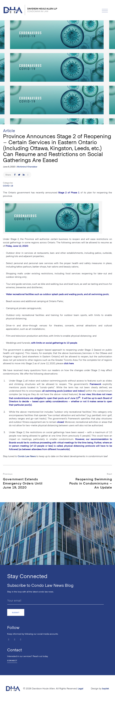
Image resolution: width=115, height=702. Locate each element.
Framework (95, 384)
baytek (105, 688)
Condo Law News (27, 456)
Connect (12, 660)
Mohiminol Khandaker (27, 166)
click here (69, 363)
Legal (80, 688)
